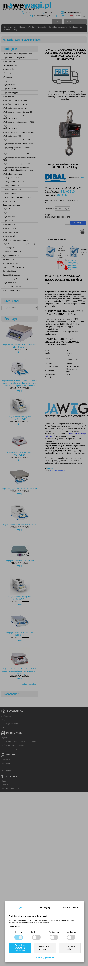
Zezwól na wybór (69, 947)
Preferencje (36, 932)
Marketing (71, 932)
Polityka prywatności (45, 957)
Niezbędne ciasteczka (44, 947)
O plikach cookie (69, 907)
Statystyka (54, 932)
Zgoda (20, 907)
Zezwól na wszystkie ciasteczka (19, 948)
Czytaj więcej (14, 927)
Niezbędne (18, 932)
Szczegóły (44, 907)
